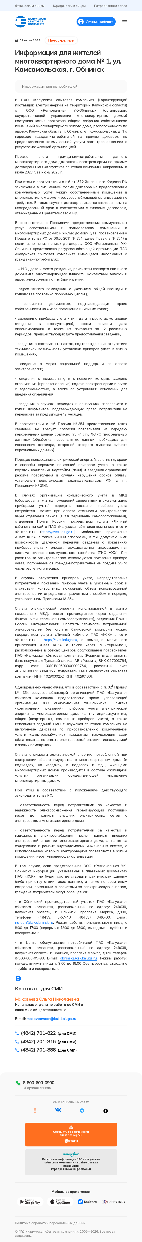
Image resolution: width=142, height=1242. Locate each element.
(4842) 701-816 (38, 1041)
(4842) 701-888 (38, 1049)
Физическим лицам (30, 6)
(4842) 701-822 (38, 1033)
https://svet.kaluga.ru (58, 532)
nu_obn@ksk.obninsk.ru (34, 922)
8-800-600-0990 (38, 1082)
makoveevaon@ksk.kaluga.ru (51, 1018)
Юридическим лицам (69, 6)
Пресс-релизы (61, 40)
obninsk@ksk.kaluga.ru (78, 958)
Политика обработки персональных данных (50, 1223)
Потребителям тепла (110, 6)
